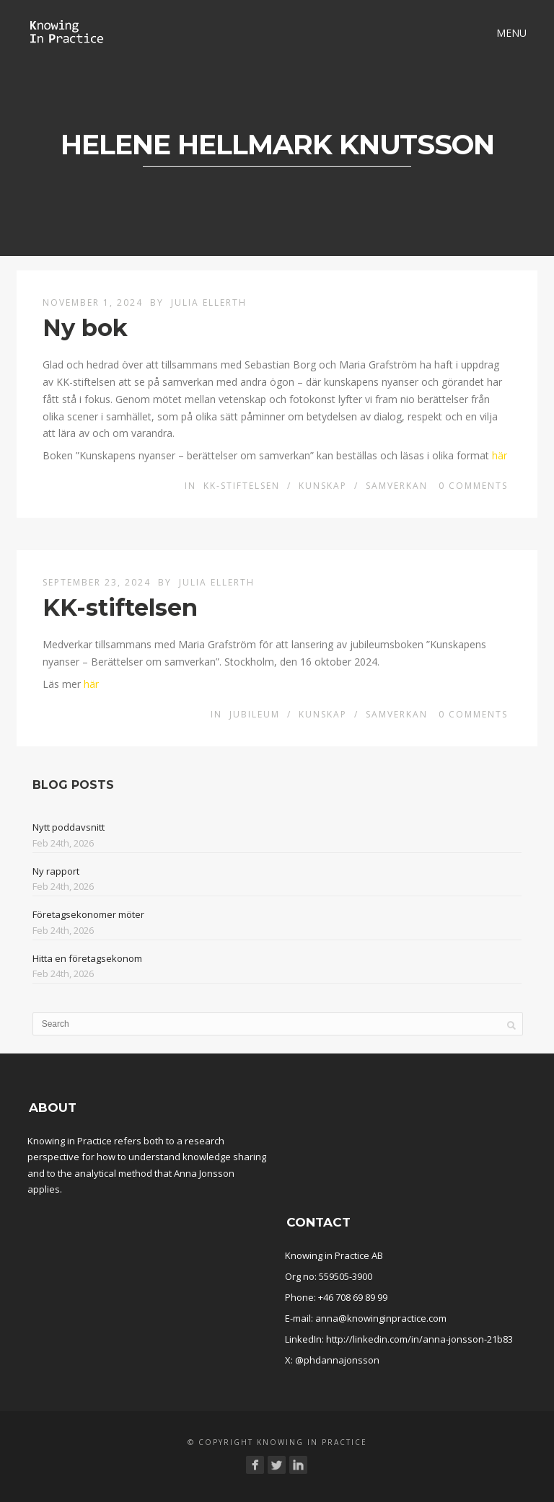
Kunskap (323, 486)
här (499, 455)
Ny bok (85, 328)
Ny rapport (55, 871)
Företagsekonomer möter (88, 914)
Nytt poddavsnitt (68, 827)
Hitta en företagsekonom (87, 958)
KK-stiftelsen (241, 486)
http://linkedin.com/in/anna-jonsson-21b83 (419, 1339)
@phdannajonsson (337, 1359)
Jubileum (254, 714)
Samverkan (397, 486)
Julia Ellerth (209, 302)
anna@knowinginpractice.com (381, 1318)
